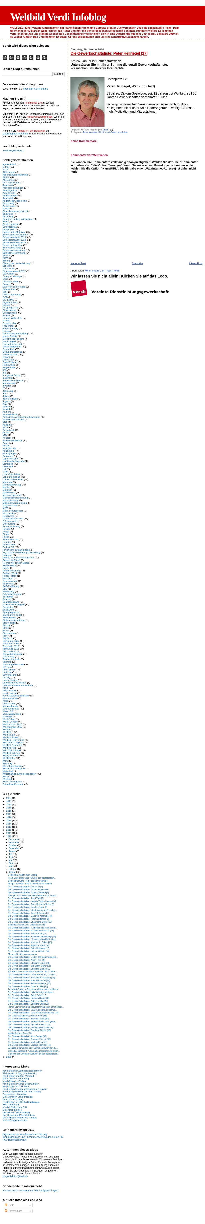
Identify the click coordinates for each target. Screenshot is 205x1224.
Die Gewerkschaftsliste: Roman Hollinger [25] (29, 983)
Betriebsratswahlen (13, 245)
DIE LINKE (8, 299)
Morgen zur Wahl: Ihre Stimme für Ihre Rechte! (30, 883)
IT (4, 388)
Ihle (4, 372)
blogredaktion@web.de (15, 133)
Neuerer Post (78, 263)
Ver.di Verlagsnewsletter (15, 1120)
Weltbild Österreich (12, 745)
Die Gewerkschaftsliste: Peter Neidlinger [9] (28, 919)
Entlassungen (10, 312)
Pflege (6, 531)
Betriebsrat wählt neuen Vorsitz (22, 875)
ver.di (5, 687)
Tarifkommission (11, 641)
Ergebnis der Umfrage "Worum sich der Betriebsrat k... (33, 1053)
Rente (6, 568)
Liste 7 (6, 471)
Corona (6, 284)
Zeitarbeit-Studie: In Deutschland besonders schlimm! (33, 989)
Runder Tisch (9, 575)
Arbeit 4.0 (8, 185)
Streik (6, 628)
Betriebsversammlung (14, 252)
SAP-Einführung (11, 586)
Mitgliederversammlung (15, 503)
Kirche (6, 432)
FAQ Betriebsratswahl (14, 1139)
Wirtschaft (8, 771)
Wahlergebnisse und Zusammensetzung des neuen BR (33, 1137)
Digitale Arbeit (10, 302)
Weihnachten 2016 (12, 727)
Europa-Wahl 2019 (12, 318)
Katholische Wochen (13, 419)
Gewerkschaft (10, 354)
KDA (5, 422)
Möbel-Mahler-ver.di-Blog (16, 1078)
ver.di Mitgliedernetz (13, 150)
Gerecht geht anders (13, 338)
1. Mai (6, 166)
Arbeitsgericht (10, 190)
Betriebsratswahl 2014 (14, 239)
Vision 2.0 (8, 711)
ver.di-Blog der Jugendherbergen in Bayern (25, 1089)
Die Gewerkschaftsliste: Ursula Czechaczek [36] (30, 1027)
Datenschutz (9, 289)
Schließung (8, 591)
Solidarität (8, 596)
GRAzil (6, 357)
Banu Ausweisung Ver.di (15, 211)
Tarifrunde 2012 (11, 648)
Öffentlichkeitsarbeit (13, 518)
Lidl (4, 469)
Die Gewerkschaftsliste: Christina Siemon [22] (29, 969)
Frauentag (8, 325)
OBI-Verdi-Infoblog (12, 1109)
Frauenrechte (10, 323)
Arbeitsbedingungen (13, 187)
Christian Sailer (10, 281)
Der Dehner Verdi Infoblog (16, 1112)
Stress (6, 630)
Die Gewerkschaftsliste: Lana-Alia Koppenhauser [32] (33, 1012)
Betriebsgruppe (10, 224)
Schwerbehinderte (12, 594)
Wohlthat (7, 779)
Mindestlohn (9, 492)
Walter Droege (10, 721)
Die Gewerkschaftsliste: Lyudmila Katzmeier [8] (30, 916)
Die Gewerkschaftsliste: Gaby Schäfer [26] (28, 986)
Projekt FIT (8, 547)
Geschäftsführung (12, 346)
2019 (9, 807)
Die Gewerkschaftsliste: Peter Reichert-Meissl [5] (31, 904)
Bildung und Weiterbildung (16, 263)
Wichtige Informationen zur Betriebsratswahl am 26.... (33, 1048)
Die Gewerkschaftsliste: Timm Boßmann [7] (28, 913)
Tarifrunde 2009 (11, 643)
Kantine (7, 406)
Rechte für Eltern (11, 560)
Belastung (8, 213)
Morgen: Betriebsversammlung (22, 954)
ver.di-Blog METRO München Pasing (22, 1091)
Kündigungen (9, 453)
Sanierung (8, 583)
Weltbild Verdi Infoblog (58, 17)
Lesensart (8, 466)
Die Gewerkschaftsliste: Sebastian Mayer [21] (29, 966)
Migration (7, 489)
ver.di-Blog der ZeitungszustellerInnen (22, 1070)
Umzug (6, 677)
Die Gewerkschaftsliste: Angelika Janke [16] (28, 945)
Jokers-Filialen (10, 398)
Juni (11, 857)
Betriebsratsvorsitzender (15, 234)
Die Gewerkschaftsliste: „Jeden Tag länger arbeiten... (33, 957)
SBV (5, 588)
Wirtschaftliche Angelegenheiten (19, 773)
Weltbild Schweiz (11, 753)
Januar (12, 872)
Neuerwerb (8, 516)
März (11, 866)
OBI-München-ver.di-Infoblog (18, 1096)
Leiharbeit (8, 463)
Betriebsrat (8, 229)
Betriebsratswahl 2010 (93, 132)
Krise (5, 443)
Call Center (8, 273)
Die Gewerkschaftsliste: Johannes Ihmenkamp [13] (32, 936)
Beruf (5, 221)
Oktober (13, 845)
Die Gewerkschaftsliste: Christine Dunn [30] (28, 1004)
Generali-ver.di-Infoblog (15, 1094)
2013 (9, 826)
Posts (9, 1205)
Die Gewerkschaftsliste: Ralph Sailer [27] (27, 995)
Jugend (6, 401)
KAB (5, 404)
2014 (9, 823)
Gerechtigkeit (9, 341)
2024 (9, 798)
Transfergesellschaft (13, 664)
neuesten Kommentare (35, 88)
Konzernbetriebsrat (12, 440)
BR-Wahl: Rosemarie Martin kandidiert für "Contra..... (33, 971)
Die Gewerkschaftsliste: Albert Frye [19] (26, 960)
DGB (5, 297)
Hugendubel (9, 367)
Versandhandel (10, 706)
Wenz (6, 760)
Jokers (6, 396)
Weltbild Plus (9, 747)
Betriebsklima (10, 226)
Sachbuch (8, 578)
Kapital (6, 409)
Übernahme (9, 669)
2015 (9, 820)
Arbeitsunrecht (10, 195)
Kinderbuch (8, 430)
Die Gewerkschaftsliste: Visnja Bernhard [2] (28, 892)
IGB (5, 370)
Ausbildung (8, 203)
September (14, 848)
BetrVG (6, 255)
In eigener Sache (11, 375)
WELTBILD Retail (12, 750)
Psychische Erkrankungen (16, 549)
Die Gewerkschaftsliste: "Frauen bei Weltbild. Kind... (32, 939)
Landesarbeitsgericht (13, 461)
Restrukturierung (11, 570)
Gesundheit (9, 349)
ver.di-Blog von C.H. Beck (16, 1086)
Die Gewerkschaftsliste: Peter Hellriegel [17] (108, 53)
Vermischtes (9, 703)
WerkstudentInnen (12, 766)
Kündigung (8, 450)
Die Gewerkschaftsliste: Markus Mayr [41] (27, 1042)
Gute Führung (10, 362)
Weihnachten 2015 (12, 724)
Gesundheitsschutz (13, 351)
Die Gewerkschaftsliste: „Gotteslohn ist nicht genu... (32, 927)
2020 (9, 804)
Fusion (6, 331)
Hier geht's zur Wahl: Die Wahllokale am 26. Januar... (33, 895)
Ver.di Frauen (10, 690)
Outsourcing (9, 523)
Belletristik (8, 216)
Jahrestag (8, 391)
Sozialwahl (8, 609)
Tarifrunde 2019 (11, 651)
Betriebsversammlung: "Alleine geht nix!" (27, 924)
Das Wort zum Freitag (14, 286)
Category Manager (12, 276)
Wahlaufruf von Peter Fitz (20, 1033)
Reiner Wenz (9, 565)
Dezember (14, 839)
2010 (9, 836)
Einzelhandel (9, 310)
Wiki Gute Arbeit (11, 1104)
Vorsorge (7, 716)
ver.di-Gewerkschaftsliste (116, 132)
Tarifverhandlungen (13, 654)
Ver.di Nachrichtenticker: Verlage (19, 1117)
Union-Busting (10, 680)
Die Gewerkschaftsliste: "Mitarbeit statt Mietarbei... (31, 992)
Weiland (7, 729)
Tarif (5, 635)
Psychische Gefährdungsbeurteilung (21, 552)
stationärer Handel (12, 615)
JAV (5, 393)
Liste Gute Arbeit (11, 474)
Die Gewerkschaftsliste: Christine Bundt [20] (28, 963)
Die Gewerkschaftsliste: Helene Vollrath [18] (28, 951)
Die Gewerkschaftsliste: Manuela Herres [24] (29, 980)
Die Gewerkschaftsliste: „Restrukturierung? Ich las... (32, 910)
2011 (9, 833)
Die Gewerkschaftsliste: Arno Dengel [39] (27, 1036)
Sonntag (7, 599)
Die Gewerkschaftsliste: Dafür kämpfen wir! (28, 889)
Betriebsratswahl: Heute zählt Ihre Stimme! (28, 881)
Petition (6, 529)
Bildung (6, 260)
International (9, 383)
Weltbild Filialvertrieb (13, 740)
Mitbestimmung (10, 500)
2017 (9, 814)
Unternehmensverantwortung (18, 685)
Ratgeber (7, 555)
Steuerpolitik (9, 622)
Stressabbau (9, 633)
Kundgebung (9, 448)
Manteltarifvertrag (12, 484)
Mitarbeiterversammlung (15, 497)
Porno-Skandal (10, 539)
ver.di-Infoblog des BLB (15, 1107)
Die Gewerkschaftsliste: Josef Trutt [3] (26, 898)
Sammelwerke (10, 581)
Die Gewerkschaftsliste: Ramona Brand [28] (28, 998)
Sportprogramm (11, 612)
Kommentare (13, 1211)
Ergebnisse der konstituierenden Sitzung (25, 1134)
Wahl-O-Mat (9, 719)
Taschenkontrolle (11, 659)
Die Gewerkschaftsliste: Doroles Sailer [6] (27, 907)
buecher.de (8, 268)
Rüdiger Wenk (10, 573)
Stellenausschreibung (14, 620)
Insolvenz (8, 377)
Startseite (137, 263)
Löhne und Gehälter (13, 479)
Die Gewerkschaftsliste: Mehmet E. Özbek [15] (30, 942)
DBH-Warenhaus (11, 294)
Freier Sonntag (10, 328)
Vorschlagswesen (12, 713)
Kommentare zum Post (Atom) (102, 270)
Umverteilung (9, 674)
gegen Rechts (10, 336)
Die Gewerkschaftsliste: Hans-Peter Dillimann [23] (31, 977)
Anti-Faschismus (11, 182)
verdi (5, 700)
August (12, 851)
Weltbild (7, 732)
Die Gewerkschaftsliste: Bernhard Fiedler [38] (29, 1030)
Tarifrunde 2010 (11, 646)
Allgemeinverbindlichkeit (15, 174)
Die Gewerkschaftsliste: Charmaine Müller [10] (30, 922)
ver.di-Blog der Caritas (14, 1081)
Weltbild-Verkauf (11, 755)
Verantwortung (10, 698)
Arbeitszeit (8, 198)
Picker (6, 534)
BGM (5, 258)
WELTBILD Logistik (13, 742)
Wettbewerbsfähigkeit (14, 768)
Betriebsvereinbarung (14, 250)
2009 (9, 1056)
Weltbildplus (9, 758)
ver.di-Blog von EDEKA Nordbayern (21, 1102)
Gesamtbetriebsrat (12, 344)
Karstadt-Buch (10, 414)
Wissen (6, 776)
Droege (6, 305)
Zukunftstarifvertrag (13, 784)
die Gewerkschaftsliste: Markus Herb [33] (27, 1015)
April (11, 863)
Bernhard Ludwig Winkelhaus (18, 219)
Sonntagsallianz (11, 601)
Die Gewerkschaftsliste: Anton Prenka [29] (28, 1001)
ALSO (6, 177)
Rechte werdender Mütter (16, 562)
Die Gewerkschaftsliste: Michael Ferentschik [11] (31, 930)
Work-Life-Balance (12, 781)
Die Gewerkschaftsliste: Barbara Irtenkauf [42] (29, 1045)
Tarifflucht (8, 638)
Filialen (6, 320)
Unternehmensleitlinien (14, 682)
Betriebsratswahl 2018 (14, 242)
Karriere (7, 411)
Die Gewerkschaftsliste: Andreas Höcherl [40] (29, 1039)
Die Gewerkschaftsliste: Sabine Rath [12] (27, 933)
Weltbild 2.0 (9, 734)
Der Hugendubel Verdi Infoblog (19, 1115)
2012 (9, 829)
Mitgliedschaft (10, 505)
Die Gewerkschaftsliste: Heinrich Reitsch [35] (29, 1024)
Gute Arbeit (8, 359)
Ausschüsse (9, 206)
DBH (5, 292)
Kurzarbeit (8, 456)
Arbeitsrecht (9, 193)
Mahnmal (7, 482)
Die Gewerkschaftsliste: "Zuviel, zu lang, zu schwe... (32, 1010)
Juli (11, 854)
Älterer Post (195, 263)
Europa (6, 315)
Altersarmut (9, 180)
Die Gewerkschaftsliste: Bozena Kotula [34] (28, 1018)
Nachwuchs (9, 513)
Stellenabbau (9, 617)
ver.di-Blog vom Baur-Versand (18, 1076)
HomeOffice (9, 364)
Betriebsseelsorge (12, 247)
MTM (5, 508)
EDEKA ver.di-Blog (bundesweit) (19, 1073)
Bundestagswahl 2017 (14, 271)
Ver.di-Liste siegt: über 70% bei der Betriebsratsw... (32, 878)
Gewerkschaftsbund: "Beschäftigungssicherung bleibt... (34, 1051)
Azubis (6, 208)
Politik (6, 536)
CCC (5, 278)
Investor (7, 385)
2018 (5, 169)
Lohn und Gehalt (11, 476)
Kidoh (6, 427)
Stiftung (7, 625)
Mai (11, 860)
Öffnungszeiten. (11, 521)
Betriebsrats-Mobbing (14, 232)
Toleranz (7, 661)
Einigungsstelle (10, 307)
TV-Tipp (7, 667)
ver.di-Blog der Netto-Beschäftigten (21, 1083)
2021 (9, 801)
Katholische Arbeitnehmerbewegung (21, 417)
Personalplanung (11, 526)
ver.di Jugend (10, 693)
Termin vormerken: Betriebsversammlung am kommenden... (36, 1007)
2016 (9, 817)
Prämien (7, 542)
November (14, 842)
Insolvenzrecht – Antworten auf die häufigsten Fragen (30, 1190)
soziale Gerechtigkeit (13, 604)
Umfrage (7, 672)
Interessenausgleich (13, 380)
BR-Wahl (7, 265)
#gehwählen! (9, 164)
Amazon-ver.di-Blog (13, 1099)
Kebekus (7, 424)
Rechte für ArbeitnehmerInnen (18, 557)
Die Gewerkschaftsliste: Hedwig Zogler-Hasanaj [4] (32, 901)
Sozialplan (8, 607)
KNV (5, 435)
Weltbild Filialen (11, 737)
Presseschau (9, 544)
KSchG (6, 445)
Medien (6, 487)
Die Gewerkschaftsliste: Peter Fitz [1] (25, 886)
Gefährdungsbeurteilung (15, 333)
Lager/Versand (10, 458)
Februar (13, 869)
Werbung (7, 763)
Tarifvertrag (8, 656)
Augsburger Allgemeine (15, 200)
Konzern (7, 437)
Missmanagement (12, 495)
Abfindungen (9, 172)
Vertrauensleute (11, 708)
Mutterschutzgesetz (13, 510)
